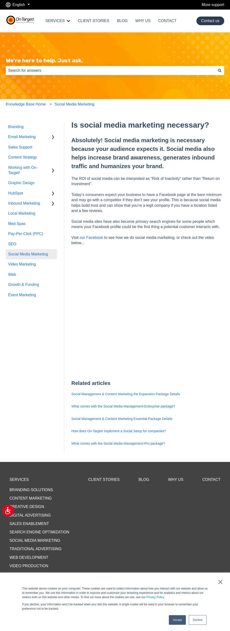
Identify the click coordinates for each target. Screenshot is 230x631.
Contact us (210, 21)
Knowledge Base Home (26, 104)
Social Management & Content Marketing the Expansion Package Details (125, 394)
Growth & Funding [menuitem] (23, 285)
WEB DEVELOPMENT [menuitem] (28, 557)
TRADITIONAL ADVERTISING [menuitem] (35, 549)
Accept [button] (177, 620)
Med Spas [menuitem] (16, 224)
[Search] (219, 70)
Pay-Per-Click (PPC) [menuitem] (25, 234)
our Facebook (91, 238)
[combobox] (110, 70)
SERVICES (55, 21)
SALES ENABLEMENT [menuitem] (29, 524)
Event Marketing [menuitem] (22, 295)
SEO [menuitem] (12, 244)
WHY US (143, 21)
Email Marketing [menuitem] (22, 137)
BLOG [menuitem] (144, 480)
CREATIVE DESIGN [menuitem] (26, 507)
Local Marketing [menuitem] (21, 213)
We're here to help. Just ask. (44, 60)
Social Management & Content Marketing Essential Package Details (121, 419)
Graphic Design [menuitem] (21, 183)
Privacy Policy (155, 597)
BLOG (122, 21)
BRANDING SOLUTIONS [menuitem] (31, 490)
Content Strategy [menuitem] (22, 157)
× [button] (220, 582)
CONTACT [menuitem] (211, 480)
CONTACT (167, 21)
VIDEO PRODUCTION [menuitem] (28, 566)
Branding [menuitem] (16, 127)
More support (213, 5)
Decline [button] (197, 620)
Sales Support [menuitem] (20, 147)
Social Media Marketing (74, 104)
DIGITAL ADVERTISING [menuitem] (30, 515)
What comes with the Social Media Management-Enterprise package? (123, 406)
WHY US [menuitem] (175, 480)
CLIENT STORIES (93, 21)
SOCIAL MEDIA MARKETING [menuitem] (34, 540)
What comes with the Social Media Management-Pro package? (118, 443)
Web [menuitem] (12, 274)
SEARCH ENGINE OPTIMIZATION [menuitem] (39, 532)
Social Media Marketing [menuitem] (28, 254)
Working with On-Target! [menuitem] (22, 170)
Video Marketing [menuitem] (22, 264)
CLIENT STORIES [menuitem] (104, 480)
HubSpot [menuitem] (15, 193)
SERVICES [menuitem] (19, 480)
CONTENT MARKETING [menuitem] (30, 498)
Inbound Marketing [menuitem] (24, 203)
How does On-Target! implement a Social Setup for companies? (118, 431)
